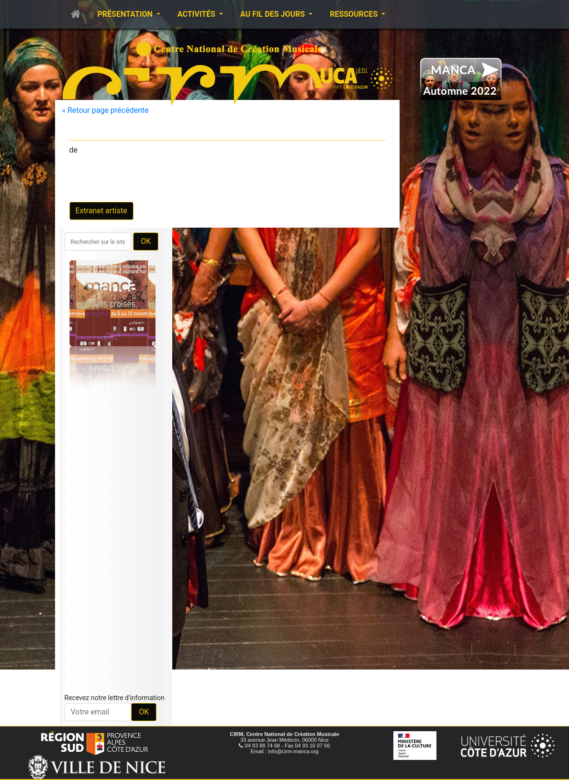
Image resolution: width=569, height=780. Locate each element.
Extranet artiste (101, 210)
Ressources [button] (354, 14)
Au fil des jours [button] (273, 14)
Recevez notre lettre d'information (115, 698)
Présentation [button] (126, 14)
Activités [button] (197, 14)
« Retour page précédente (105, 110)
